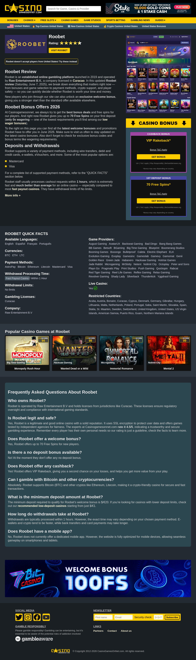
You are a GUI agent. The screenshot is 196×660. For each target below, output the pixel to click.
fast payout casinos (25, 189)
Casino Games (69, 20)
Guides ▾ (160, 20)
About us (126, 630)
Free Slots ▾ (48, 20)
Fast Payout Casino (17, 278)
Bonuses (12, 20)
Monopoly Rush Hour (27, 368)
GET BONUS (158, 156)
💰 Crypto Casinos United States (121, 26)
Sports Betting (115, 20)
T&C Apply (144, 163)
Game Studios (92, 20)
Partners (98, 630)
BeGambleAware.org (173, 163)
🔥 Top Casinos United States (47, 26)
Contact (112, 630)
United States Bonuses (154, 26)
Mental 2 (169, 368)
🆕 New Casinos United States (83, 26)
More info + (13, 195)
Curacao (78, 80)
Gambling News (140, 20)
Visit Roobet (59, 50)
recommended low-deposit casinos (42, 505)
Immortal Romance (121, 368)
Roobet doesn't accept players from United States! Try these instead (41, 61)
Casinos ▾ (29, 20)
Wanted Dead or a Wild (74, 368)
